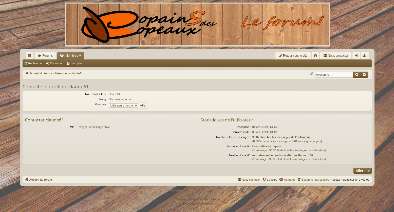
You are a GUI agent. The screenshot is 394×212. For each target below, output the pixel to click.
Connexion (56, 63)
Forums (48, 55)
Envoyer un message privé (93, 127)
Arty (188, 195)
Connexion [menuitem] (357, 56)
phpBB (185, 190)
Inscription (77, 63)
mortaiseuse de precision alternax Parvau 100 (282, 155)
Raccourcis (30, 56)
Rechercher (35, 63)
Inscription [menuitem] (365, 56)
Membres (71, 55)
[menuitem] (293, 55)
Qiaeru (215, 199)
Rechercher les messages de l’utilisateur (283, 137)
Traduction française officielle (191, 199)
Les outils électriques (266, 146)
